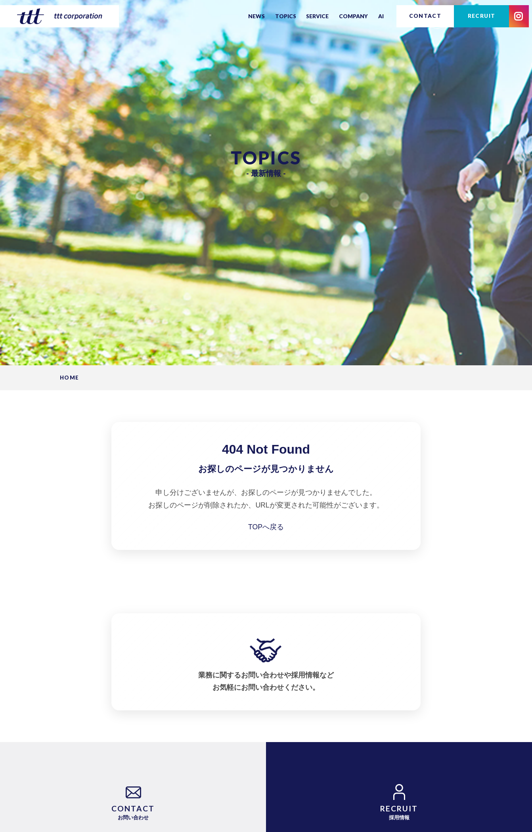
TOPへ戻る (266, 527)
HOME (69, 378)
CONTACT (425, 16)
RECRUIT (482, 16)
